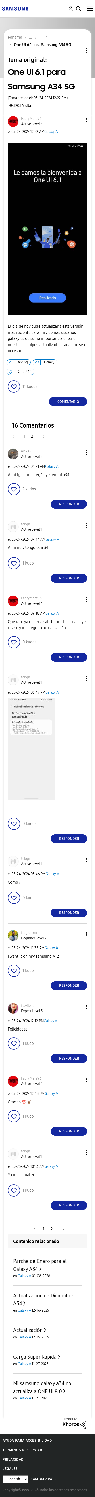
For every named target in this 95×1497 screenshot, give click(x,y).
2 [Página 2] (32, 436)
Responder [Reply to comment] (69, 504)
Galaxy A (51, 132)
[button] (78, 120)
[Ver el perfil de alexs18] (26, 451)
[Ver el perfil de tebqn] (25, 524)
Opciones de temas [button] (78, 50)
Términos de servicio (23, 1450)
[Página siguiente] (42, 436)
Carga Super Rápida (34, 1357)
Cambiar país (43, 1479)
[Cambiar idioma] (15, 1479)
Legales (10, 1469)
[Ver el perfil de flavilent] (27, 1006)
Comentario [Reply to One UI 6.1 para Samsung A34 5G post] (68, 402)
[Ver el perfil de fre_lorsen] (29, 933)
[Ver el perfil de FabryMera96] (31, 119)
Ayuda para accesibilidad (27, 1440)
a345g (23, 362)
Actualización (28, 1330)
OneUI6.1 (25, 371)
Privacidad (13, 1459)
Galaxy (49, 362)
